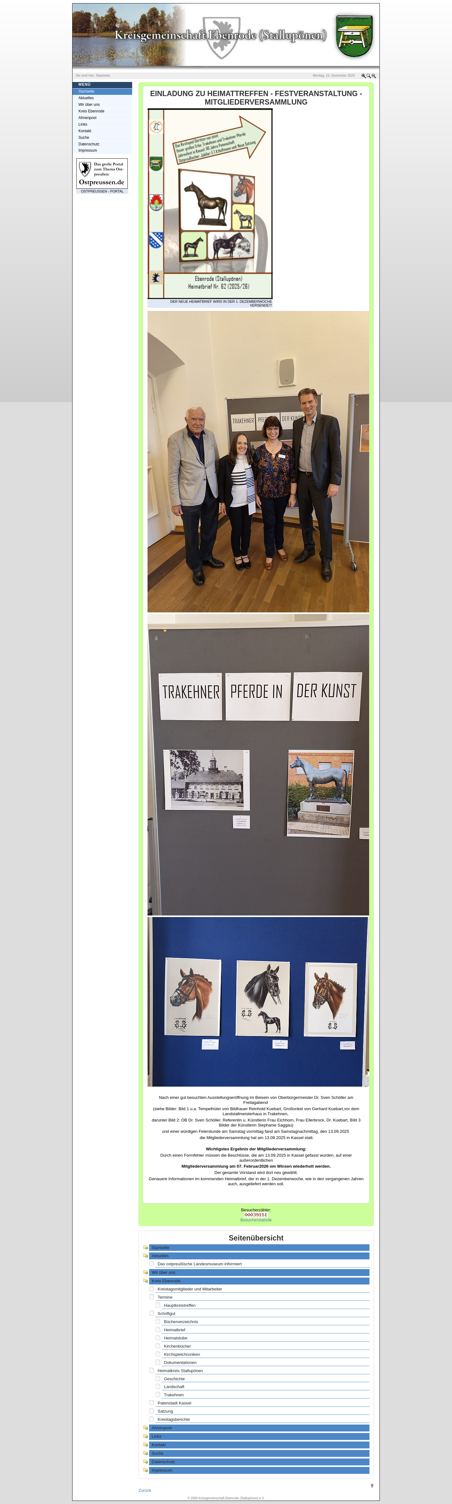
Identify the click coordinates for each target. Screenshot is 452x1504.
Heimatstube (175, 1338)
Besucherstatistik (256, 1220)
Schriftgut (166, 1313)
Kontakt (84, 131)
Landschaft (174, 1386)
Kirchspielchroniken (182, 1354)
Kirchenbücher (177, 1346)
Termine (165, 1297)
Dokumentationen (180, 1362)
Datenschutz (88, 144)
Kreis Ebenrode (91, 111)
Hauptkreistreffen (180, 1305)
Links (82, 124)
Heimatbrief (174, 1330)
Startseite (160, 1247)
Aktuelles (86, 98)
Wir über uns (89, 104)
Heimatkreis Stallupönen (180, 1370)
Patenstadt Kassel (174, 1403)
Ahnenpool (87, 118)
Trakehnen (174, 1395)
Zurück (144, 1490)
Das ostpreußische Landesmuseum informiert (200, 1264)
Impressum (87, 150)
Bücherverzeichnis (181, 1321)
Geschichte (174, 1378)
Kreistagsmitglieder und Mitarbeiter (190, 1289)
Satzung (165, 1411)
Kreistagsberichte (174, 1419)
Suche (83, 137)
